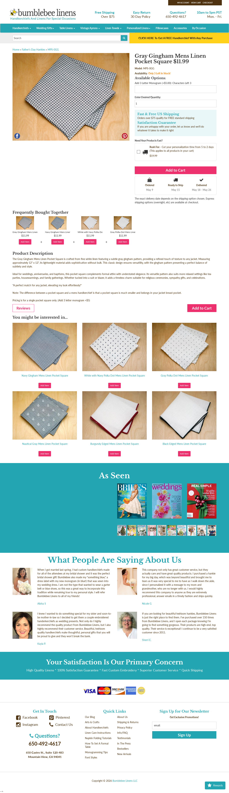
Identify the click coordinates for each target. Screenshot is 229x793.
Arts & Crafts (92, 722)
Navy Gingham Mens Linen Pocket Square (45, 375)
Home (16, 49)
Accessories (180, 28)
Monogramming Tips (96, 752)
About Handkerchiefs (96, 727)
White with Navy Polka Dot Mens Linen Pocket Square (114, 375)
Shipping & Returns (127, 722)
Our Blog (90, 716)
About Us (122, 716)
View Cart (196, 3)
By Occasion (199, 28)
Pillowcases (162, 28)
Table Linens (67, 28)
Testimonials (124, 738)
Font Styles (91, 757)
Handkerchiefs (22, 28)
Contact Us (61, 724)
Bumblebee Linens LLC (125, 780)
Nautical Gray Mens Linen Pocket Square (44, 443)
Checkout (208, 3)
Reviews (23, 308)
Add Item (25, 241)
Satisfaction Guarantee (156, 123)
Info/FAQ (122, 732)
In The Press (124, 743)
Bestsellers (123, 748)
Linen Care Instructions (98, 732)
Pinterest (59, 717)
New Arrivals (124, 754)
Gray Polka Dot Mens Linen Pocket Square (184, 375)
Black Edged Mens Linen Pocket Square (184, 443)
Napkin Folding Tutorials (98, 738)
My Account (183, 3)
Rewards (215, 785)
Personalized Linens (138, 28)
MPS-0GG (53, 49)
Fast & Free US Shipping (158, 114)
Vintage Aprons (90, 28)
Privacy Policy (124, 727)
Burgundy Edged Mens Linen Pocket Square (114, 443)
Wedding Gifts (45, 28)
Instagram (27, 724)
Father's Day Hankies (33, 49)
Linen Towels (113, 28)
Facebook (27, 717)
